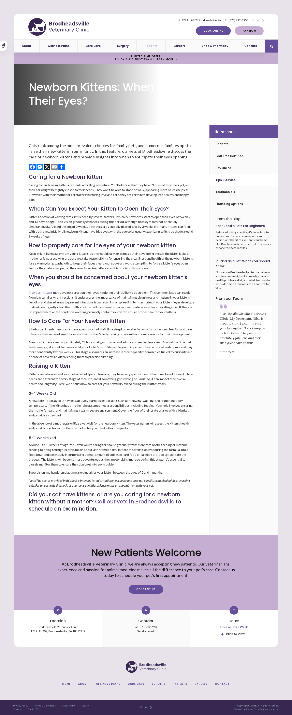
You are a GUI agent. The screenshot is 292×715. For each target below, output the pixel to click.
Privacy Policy (20, 705)
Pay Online (223, 168)
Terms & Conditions (45, 705)
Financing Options (229, 204)
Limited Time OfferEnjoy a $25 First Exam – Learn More (144, 58)
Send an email (146, 631)
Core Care (93, 46)
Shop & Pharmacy (215, 46)
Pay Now (249, 30)
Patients (151, 46)
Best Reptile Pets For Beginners (240, 226)
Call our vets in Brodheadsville (134, 501)
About (26, 46)
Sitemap (17, 709)
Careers (180, 46)
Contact (250, 46)
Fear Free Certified (229, 156)
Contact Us (146, 589)
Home (66, 684)
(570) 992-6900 (238, 20)
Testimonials (225, 192)
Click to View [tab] (235, 634)
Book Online (213, 30)
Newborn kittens (41, 292)
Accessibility (68, 705)
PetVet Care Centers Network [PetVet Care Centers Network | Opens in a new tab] (262, 709)
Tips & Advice (225, 180)
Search (85, 705)
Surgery (123, 46)
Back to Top (34, 709)
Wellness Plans (58, 46)
